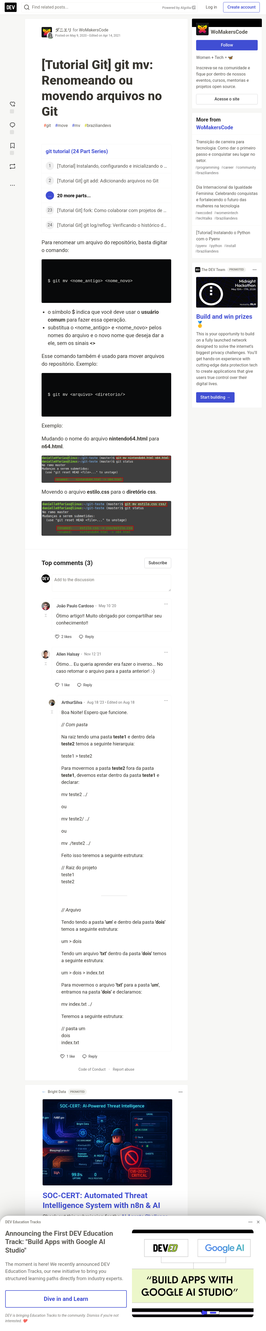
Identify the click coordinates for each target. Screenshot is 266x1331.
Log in (211, 7)
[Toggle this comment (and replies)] (46, 615)
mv (76, 126)
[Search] (27, 7)
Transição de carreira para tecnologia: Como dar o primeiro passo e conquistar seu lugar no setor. (226, 157)
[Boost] (12, 166)
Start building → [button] (215, 397)
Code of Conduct (92, 1069)
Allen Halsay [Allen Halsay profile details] (67, 654)
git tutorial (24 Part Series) (77, 151)
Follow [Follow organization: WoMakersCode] (227, 45)
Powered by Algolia (179, 8)
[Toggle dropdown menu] (166, 604)
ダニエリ (63, 30)
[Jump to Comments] (12, 127)
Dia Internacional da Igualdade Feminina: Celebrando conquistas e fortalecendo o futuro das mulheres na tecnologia (226, 203)
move (61, 126)
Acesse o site (227, 99)
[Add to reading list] (12, 148)
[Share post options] (12, 185)
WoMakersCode (93, 30)
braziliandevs (97, 126)
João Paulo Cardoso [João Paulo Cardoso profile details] (75, 605)
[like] (63, 637)
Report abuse (123, 1069)
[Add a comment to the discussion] (111, 583)
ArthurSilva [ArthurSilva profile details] (72, 702)
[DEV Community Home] (10, 7)
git (47, 126)
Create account (241, 7)
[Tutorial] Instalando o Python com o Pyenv (226, 242)
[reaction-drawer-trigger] (12, 107)
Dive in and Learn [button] (66, 1298)
